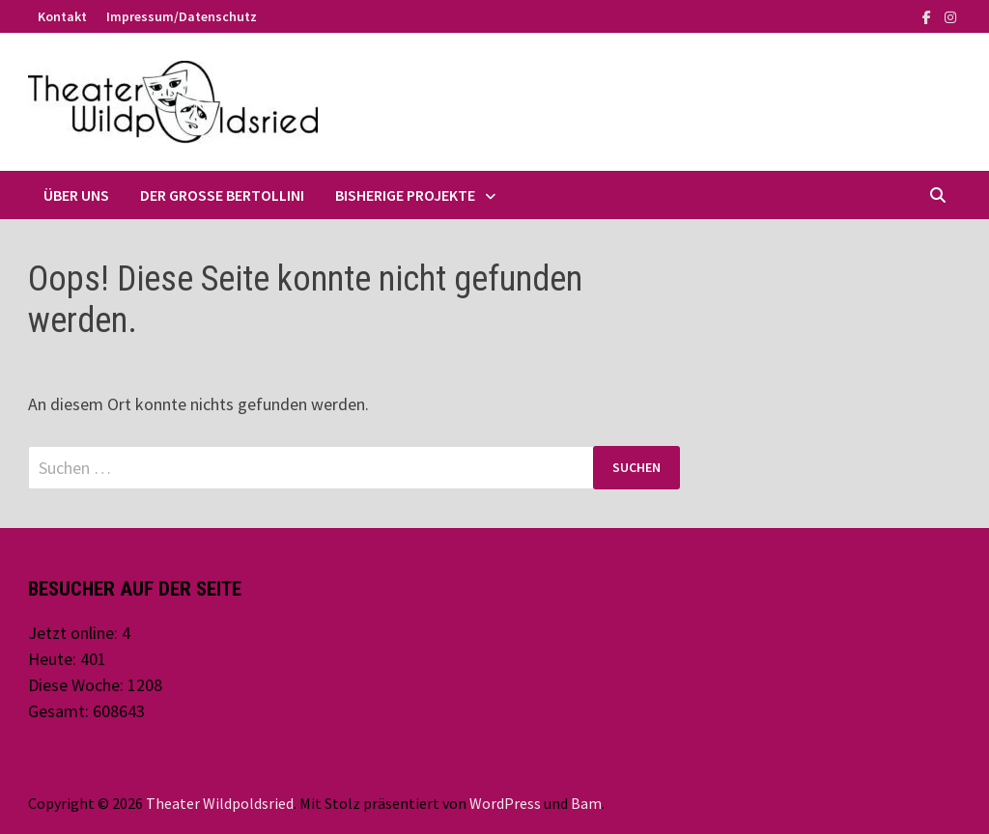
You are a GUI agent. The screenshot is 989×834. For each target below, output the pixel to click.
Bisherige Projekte (405, 195)
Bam (586, 803)
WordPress (505, 803)
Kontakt (62, 16)
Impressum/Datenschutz (181, 16)
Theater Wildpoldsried (220, 803)
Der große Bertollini (222, 195)
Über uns (76, 195)
